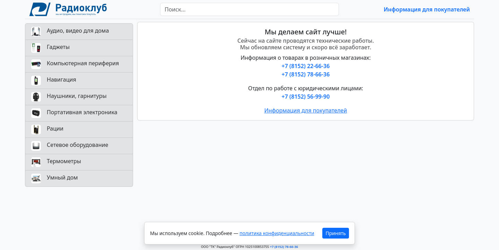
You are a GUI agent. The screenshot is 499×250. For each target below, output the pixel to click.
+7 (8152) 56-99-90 (306, 96)
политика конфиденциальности (276, 233)
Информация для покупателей (427, 9)
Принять (336, 233)
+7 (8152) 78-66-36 (306, 74)
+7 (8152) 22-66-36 (306, 66)
